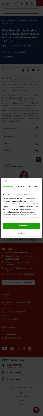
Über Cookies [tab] (34, 187)
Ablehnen (21, 233)
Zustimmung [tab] (8, 187)
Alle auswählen (21, 226)
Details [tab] (21, 187)
